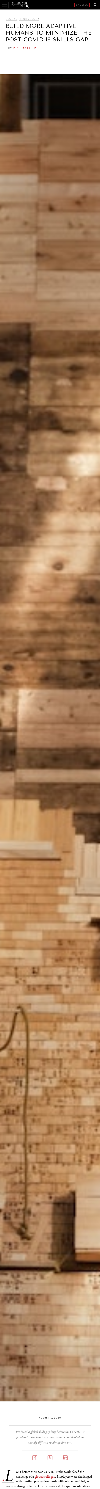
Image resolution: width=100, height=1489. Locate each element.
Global (11, 19)
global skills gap (45, 1476)
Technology (29, 19)
